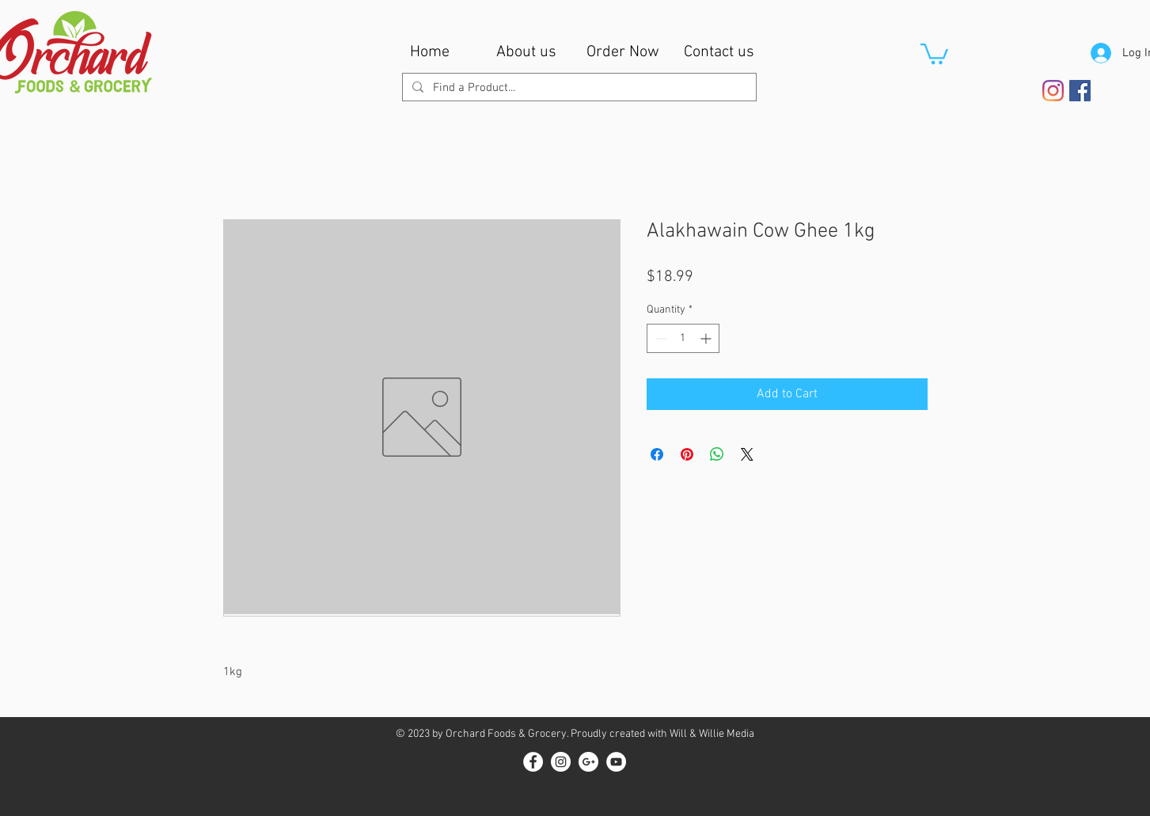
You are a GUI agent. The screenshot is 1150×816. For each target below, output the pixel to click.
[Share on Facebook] (656, 454)
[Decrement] (659, 338)
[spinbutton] (683, 338)
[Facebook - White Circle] (533, 762)
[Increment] (707, 338)
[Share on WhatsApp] (717, 454)
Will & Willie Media (712, 734)
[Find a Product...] (578, 88)
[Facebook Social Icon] (1080, 90)
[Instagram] (1053, 90)
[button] (934, 52)
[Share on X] (747, 454)
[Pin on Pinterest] (686, 454)
